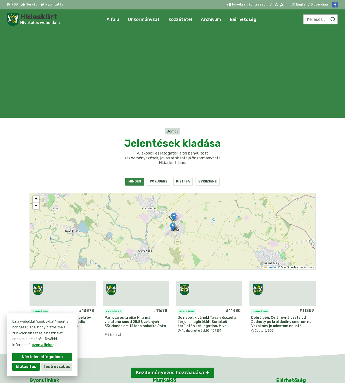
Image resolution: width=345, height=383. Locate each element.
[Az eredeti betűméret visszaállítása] (276, 4)
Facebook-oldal (290, 347)
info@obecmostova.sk (296, 342)
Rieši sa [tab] (183, 93)
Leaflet (270, 179)
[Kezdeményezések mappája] (173, 143)
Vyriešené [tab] (207, 93)
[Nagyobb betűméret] (282, 4)
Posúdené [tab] (158, 93)
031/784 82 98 (290, 337)
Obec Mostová (250, 371)
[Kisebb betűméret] (271, 4)
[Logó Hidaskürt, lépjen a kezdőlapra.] (33, 19)
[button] (174, 128)
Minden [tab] (134, 93)
